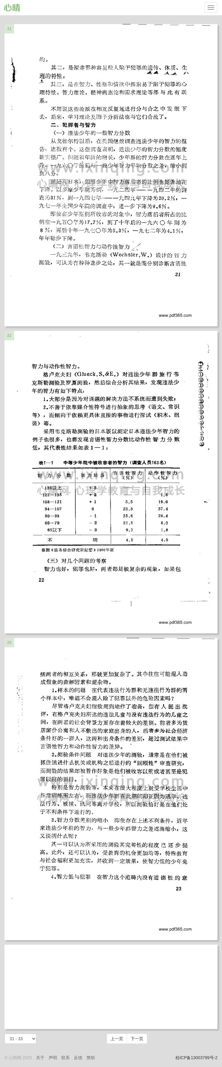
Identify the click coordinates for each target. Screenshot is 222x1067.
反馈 (78, 1057)
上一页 (117, 1038)
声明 (53, 1057)
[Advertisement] (111, 987)
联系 (65, 1057)
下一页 (137, 1038)
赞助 (91, 1057)
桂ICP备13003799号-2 (196, 1057)
